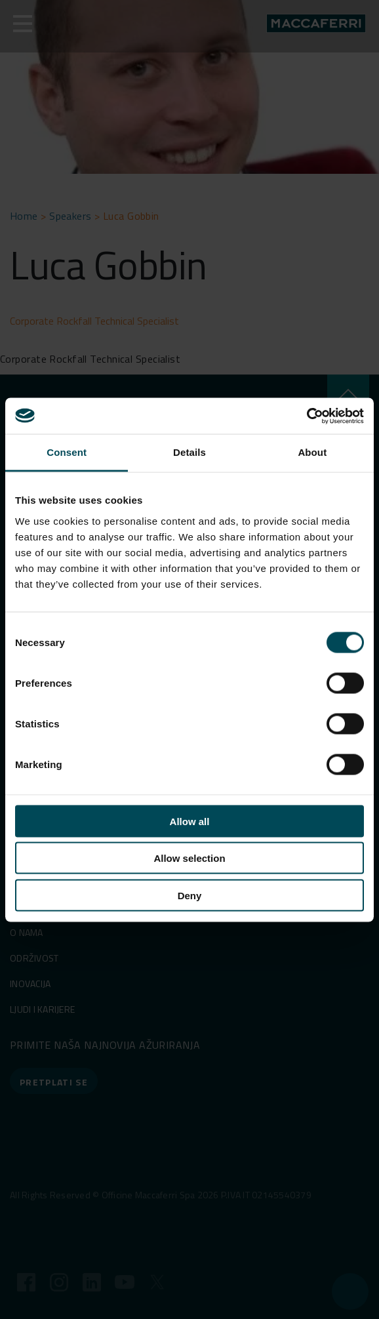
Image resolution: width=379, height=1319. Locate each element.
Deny (190, 895)
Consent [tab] (67, 452)
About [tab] (312, 452)
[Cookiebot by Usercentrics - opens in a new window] (306, 415)
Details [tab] (189, 452)
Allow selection (189, 858)
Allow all (190, 820)
